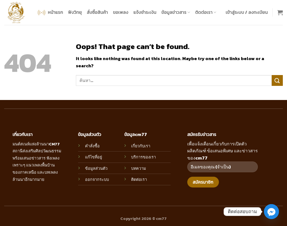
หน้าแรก (50, 12)
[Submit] (277, 80)
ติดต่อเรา (205, 12)
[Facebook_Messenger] (271, 211)
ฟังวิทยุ (75, 12)
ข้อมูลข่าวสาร (175, 12)
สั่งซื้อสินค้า (97, 12)
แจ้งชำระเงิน (144, 12)
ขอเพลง (120, 12)
